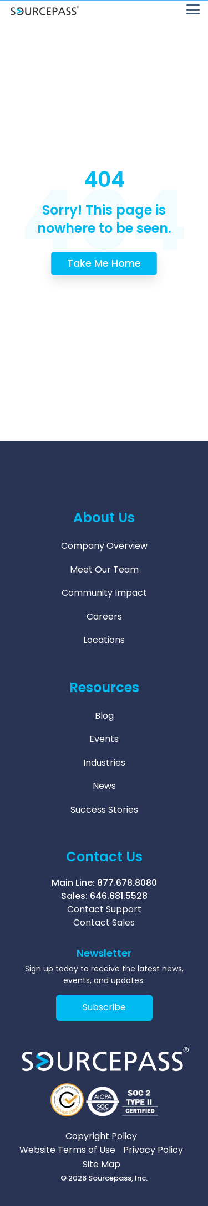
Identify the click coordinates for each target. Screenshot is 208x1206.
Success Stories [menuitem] (104, 809)
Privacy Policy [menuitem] (153, 1150)
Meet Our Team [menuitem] (104, 569)
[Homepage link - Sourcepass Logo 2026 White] (104, 1072)
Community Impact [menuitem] (104, 592)
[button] (193, 8)
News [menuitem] (104, 785)
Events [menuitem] (104, 738)
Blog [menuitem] (104, 715)
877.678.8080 (127, 882)
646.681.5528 (119, 896)
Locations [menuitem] (104, 639)
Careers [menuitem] (104, 616)
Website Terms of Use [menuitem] (67, 1150)
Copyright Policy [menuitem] (101, 1136)
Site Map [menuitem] (101, 1164)
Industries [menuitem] (104, 762)
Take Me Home (104, 263)
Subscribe (104, 1007)
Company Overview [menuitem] (104, 545)
